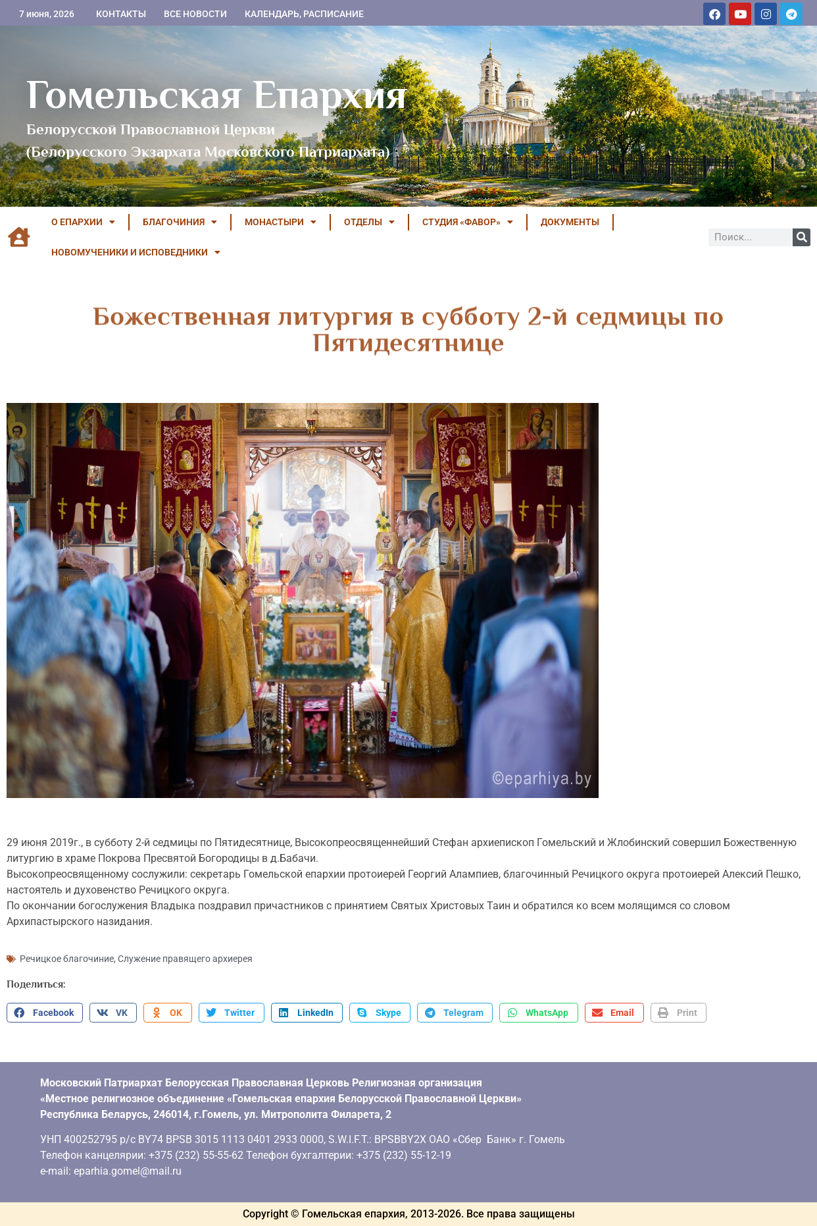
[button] (45, 1013)
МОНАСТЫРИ (280, 222)
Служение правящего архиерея (185, 958)
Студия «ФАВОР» (467, 222)
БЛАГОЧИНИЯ (180, 222)
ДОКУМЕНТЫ (570, 222)
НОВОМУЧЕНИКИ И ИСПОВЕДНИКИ (135, 252)
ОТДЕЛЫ (369, 222)
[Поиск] (801, 237)
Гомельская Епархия (216, 94)
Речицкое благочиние (67, 958)
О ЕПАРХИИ (83, 222)
